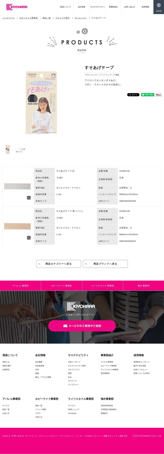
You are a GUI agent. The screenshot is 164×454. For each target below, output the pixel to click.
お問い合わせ (129, 7)
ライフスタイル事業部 (109, 369)
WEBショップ (73, 409)
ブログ (38, 413)
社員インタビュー (141, 369)
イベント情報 (40, 409)
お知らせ (5, 413)
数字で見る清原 (140, 366)
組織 (37, 373)
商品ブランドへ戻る (105, 264)
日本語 (159, 11)
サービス (5, 406)
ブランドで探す (62, 18)
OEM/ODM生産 (107, 406)
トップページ (8, 18)
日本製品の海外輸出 (109, 409)
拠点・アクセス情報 (43, 377)
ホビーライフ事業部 (28, 18)
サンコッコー (80, 18)
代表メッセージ (74, 362)
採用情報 (145, 7)
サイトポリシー (67, 436)
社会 (70, 377)
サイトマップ (31, 436)
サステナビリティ (97, 7)
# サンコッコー (92, 75)
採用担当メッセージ (141, 362)
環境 (70, 373)
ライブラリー (73, 385)
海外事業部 (105, 373)
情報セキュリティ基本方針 (115, 436)
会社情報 (81, 7)
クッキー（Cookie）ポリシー (88, 436)
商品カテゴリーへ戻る (58, 264)
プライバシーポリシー (49, 436)
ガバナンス (72, 381)
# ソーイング (105, 75)
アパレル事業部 (107, 362)
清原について (65, 7)
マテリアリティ (74, 369)
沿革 (37, 369)
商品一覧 (47, 18)
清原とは (5, 362)
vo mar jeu (72, 413)
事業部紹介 (113, 7)
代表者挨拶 (39, 366)
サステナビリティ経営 (77, 366)
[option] (40, 102)
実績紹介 (104, 413)
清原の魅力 (6, 366)
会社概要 (38, 362)
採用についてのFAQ (141, 373)
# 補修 (116, 75)
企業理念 (5, 369)
